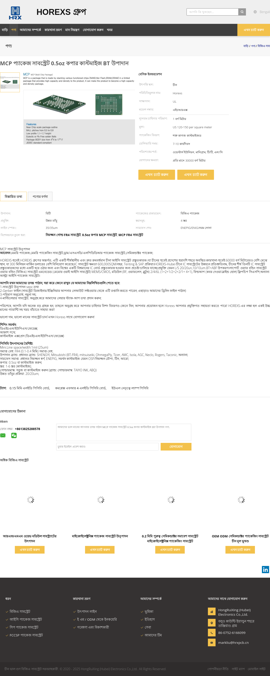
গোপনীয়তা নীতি (218, 669)
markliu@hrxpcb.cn (232, 642)
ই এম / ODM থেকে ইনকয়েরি (95, 619)
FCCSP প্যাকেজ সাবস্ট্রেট (24, 635)
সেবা (145, 627)
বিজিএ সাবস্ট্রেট (17, 611)
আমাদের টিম (151, 635)
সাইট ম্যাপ (238, 669)
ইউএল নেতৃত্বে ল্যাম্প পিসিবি (130, 388)
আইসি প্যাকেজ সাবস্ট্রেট (23, 619)
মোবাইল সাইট (257, 669)
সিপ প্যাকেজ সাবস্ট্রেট (21, 627)
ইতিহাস (147, 619)
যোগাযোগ (175, 446)
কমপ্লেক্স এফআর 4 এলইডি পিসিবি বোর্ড (80, 388)
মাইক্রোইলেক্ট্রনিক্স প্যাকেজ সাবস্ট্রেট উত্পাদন (100, 536)
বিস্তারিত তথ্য (13, 196)
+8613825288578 (27, 429)
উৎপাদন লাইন (85, 611)
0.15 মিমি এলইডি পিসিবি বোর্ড (29, 388)
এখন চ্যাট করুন (253, 30)
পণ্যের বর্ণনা (40, 196)
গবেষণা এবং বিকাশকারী (91, 627)
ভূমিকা (146, 611)
